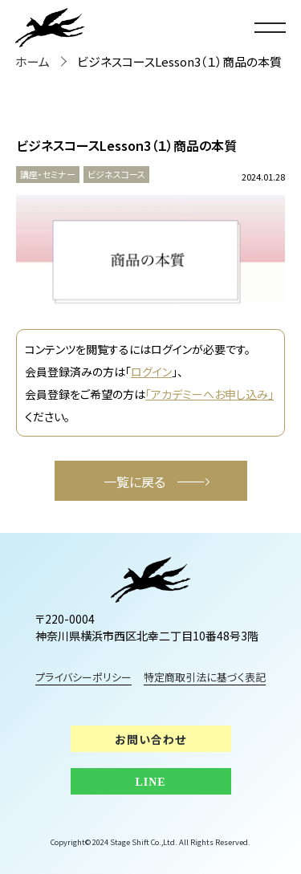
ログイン (151, 372)
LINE (150, 782)
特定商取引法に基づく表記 (205, 677)
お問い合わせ (150, 739)
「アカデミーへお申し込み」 (209, 394)
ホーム (32, 61)
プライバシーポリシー (83, 677)
